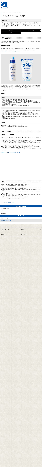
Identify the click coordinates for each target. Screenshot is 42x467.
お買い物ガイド (31, 234)
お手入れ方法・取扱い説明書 (17, 12)
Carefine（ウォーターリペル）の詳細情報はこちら (10, 152)
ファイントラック (5, 12)
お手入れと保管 (34, 30)
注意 (15, 32)
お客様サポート (10, 12)
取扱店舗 (31, 229)
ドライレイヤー (24, 12)
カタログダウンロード (11, 229)
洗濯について (15, 30)
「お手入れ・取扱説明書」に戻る (8, 202)
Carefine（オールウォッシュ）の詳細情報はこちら (10, 51)
